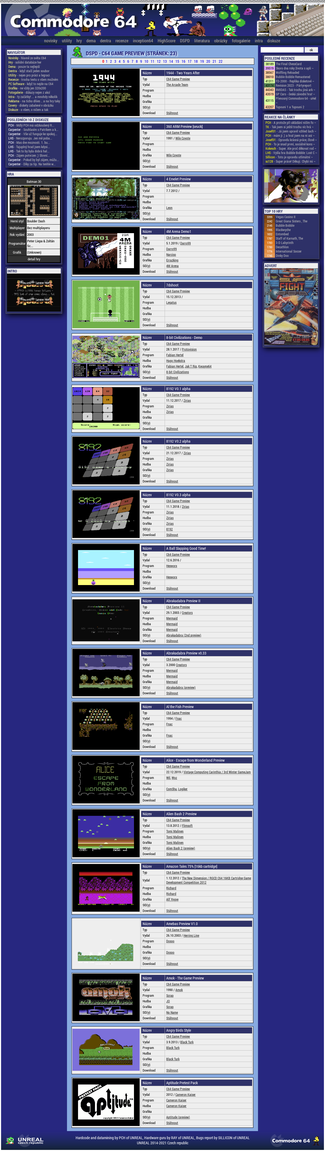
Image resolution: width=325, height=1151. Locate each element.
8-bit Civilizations (177, 372)
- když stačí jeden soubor (29, 71)
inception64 (143, 40)
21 (214, 61)
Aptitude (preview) (178, 1117)
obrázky (220, 40)
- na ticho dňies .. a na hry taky (34, 101)
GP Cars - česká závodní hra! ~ (295, 94)
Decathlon (282, 247)
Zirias (187, 400)
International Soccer (289, 251)
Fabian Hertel (174, 355)
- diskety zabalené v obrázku (31, 105)
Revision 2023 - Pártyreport (293, 85)
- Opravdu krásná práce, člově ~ (291, 140)
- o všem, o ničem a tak (28, 109)
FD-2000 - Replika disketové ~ (295, 81)
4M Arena (172, 266)
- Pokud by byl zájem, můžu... (33, 160)
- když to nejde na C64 (30, 84)
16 (183, 61)
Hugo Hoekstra (175, 360)
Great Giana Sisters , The (291, 221)
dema (91, 40)
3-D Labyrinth (285, 242)
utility (67, 40)
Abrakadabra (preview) (181, 687)
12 (159, 61)
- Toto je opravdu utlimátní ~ (289, 157)
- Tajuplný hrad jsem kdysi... (29, 147)
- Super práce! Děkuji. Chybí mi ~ (291, 161)
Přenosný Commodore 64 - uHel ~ (296, 100)
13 (165, 61)
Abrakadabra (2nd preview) (183, 635)
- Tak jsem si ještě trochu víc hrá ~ (290, 127)
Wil (168, 777)
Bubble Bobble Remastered (293, 77)
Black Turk (186, 1042)
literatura (202, 40)
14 (171, 61)
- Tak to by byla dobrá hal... (29, 151)
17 (190, 61)
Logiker (183, 789)
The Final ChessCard (289, 64)
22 (220, 61)
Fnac (178, 718)
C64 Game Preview (178, 79)
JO (168, 1001)
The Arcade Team (177, 84)
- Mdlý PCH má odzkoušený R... (31, 125)
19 (202, 61)
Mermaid (172, 618)
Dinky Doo (282, 255)
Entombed (282, 234)
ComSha (171, 789)
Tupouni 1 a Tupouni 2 (290, 107)
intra (259, 40)
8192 (169, 529)
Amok (179, 990)
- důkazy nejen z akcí (29, 92)
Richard (171, 888)
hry (79, 40)
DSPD (185, 40)
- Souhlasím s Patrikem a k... (33, 129)
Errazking (172, 260)
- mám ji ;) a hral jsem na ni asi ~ (290, 135)
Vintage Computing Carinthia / (203, 772)
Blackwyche (283, 230)
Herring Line (191, 935)
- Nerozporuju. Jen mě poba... (30, 138)
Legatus (171, 302)
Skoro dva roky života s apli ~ (295, 68)
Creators (187, 612)
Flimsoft (187, 825)
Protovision (189, 349)
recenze (121, 40)
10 (146, 61)
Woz (174, 777)
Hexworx (171, 566)
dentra (105, 40)
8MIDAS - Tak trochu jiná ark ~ (295, 90)
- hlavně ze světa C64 (27, 58)
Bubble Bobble (285, 225)
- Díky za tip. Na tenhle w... (32, 164)
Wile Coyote (182, 138)
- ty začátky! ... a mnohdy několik (32, 97)
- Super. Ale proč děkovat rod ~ (291, 148)
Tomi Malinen (174, 831)
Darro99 (185, 243)
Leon (169, 207)
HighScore (166, 40)
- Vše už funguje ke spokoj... (32, 134)
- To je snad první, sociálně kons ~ (290, 144)
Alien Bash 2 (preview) (180, 848)
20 (208, 61)
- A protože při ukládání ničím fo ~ (291, 122)
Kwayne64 (204, 366)
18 (196, 61)
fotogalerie (241, 40)
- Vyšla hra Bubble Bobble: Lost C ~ (291, 153)
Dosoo (170, 941)
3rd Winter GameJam (237, 772)
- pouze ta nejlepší (24, 66)
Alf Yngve (172, 899)
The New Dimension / (196, 878)
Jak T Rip (191, 366)
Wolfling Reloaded (287, 72)
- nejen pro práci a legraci (29, 75)
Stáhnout (172, 113)
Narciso (171, 254)
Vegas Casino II (285, 217)
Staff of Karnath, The (289, 238)
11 (152, 61)
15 (177, 61)
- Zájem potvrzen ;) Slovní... (29, 155)
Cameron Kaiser (185, 1094)
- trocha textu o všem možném (33, 79)
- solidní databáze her (24, 62)
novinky (50, 40)
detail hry (34, 259)
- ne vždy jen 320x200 (27, 88)
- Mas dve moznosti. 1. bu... (29, 142)
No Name (172, 1012)
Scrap (170, 995)
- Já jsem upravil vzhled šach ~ (291, 131)
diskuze (273, 40)
